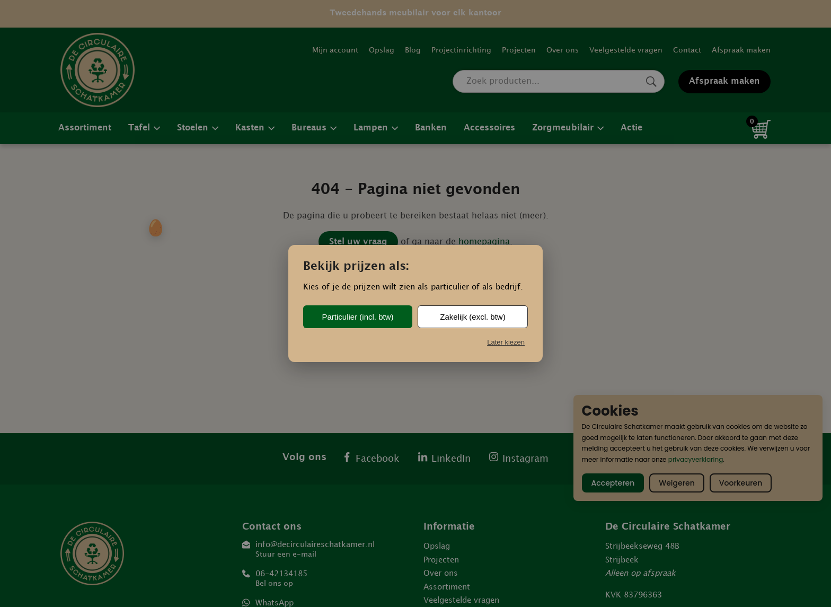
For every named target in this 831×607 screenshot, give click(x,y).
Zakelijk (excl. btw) (472, 316)
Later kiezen (506, 342)
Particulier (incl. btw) (357, 316)
